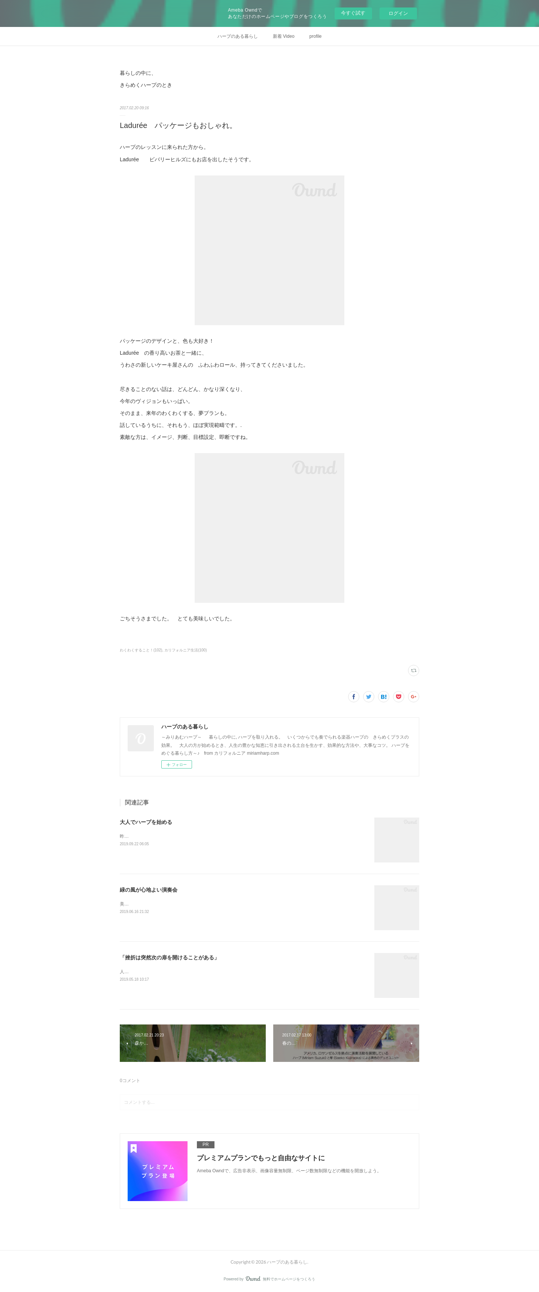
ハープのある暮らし (237, 36)
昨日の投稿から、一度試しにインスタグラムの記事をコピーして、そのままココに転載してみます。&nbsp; (228, 836)
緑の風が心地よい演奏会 (148, 890)
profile (316, 36)
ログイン (398, 13)
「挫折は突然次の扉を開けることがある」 (169, 957)
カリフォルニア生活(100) (185, 650)
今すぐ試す (353, 13)
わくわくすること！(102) (141, 650)
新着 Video (284, 36)
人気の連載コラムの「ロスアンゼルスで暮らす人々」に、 (178, 971)
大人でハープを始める (146, 822)
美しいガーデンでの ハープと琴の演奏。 (161, 904)
